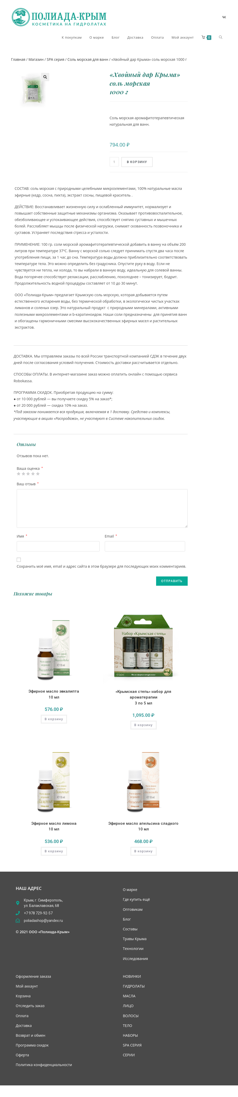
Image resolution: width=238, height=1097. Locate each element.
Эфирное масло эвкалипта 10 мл (53, 694)
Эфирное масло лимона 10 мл (54, 826)
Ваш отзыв (28, 483)
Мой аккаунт (27, 986)
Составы (130, 928)
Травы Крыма (134, 938)
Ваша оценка (30, 468)
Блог (127, 919)
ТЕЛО (127, 1025)
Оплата (22, 1015)
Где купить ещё (136, 899)
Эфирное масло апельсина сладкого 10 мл (143, 826)
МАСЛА (129, 995)
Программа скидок (32, 1045)
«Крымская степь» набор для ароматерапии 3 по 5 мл (143, 697)
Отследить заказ (30, 1005)
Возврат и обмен (30, 1035)
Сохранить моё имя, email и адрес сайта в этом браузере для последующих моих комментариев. (101, 566)
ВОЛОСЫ (130, 1015)
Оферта (22, 1054)
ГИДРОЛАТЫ (134, 986)
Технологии (133, 948)
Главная (18, 59)
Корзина (23, 995)
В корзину (137, 162)
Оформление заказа (33, 976)
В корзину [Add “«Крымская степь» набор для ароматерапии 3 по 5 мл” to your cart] (143, 725)
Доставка (24, 1025)
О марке (130, 889)
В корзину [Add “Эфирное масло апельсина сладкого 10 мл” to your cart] (143, 851)
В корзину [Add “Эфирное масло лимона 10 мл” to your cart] (54, 851)
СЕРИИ (129, 1054)
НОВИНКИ (132, 976)
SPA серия (55, 59)
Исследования (135, 958)
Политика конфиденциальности (44, 1064)
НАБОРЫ (130, 1035)
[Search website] (220, 37)
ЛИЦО (128, 1005)
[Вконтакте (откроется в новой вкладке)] (224, 17)
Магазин (36, 59)
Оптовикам (132, 909)
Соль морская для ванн (88, 59)
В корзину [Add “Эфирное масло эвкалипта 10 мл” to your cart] (54, 719)
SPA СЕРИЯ (132, 1045)
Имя (22, 536)
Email (111, 536)
